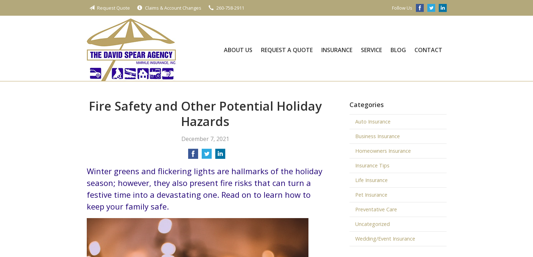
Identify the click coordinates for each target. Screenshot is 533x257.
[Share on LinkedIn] (220, 156)
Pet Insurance (371, 194)
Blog (398, 50)
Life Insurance (371, 180)
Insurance (336, 50)
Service (371, 50)
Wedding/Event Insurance (385, 238)
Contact (428, 50)
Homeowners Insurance (383, 150)
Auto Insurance (373, 121)
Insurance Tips (372, 165)
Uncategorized (372, 224)
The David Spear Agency (131, 50)
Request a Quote (287, 50)
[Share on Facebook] (193, 156)
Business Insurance (377, 136)
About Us (238, 50)
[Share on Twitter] (207, 156)
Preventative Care (376, 209)
